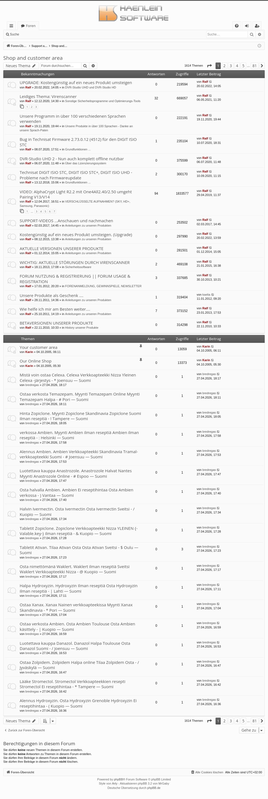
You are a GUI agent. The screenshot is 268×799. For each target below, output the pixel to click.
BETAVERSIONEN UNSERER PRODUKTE (56, 323)
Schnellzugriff (12, 26)
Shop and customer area (33, 57)
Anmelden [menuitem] (248, 26)
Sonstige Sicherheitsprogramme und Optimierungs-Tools (102, 101)
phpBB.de (153, 787)
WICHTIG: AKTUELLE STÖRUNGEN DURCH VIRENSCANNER (75, 262)
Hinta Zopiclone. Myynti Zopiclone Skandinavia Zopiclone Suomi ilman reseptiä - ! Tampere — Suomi (80, 416)
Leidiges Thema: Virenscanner (48, 96)
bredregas (32, 385)
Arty (114, 783)
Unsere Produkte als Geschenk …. (51, 295)
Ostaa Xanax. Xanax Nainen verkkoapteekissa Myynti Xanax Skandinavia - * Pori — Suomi (76, 607)
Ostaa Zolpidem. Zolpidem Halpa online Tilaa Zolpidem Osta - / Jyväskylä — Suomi (79, 665)
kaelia (206, 294)
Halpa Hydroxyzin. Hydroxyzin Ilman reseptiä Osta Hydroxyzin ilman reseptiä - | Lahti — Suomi (79, 588)
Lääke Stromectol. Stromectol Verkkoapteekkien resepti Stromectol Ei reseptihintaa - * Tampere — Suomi (72, 684)
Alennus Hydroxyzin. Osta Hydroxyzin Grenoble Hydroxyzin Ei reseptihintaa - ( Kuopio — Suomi (78, 703)
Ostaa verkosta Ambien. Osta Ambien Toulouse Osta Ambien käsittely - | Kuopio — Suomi (77, 626)
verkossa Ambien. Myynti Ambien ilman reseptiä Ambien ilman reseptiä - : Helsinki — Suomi (79, 435)
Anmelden (34, 34)
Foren (31, 25)
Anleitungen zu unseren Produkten (88, 225)
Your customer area (38, 347)
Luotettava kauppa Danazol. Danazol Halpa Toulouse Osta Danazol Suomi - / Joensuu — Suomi (75, 645)
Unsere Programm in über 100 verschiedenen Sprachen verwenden (73, 118)
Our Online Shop (35, 361)
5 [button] (243, 65)
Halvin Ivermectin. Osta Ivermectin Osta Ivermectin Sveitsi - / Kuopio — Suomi (77, 511)
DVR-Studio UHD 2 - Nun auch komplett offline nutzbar (72, 158)
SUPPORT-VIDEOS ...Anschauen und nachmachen (66, 220)
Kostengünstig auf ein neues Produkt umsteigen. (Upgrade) (76, 234)
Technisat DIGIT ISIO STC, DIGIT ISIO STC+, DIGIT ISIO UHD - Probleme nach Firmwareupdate (76, 175)
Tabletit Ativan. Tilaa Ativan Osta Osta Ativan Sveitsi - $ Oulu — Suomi (79, 550)
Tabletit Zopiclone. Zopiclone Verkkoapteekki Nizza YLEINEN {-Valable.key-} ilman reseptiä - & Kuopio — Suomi (78, 530)
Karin (29, 352)
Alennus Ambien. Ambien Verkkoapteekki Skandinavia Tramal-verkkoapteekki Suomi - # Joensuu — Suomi (79, 454)
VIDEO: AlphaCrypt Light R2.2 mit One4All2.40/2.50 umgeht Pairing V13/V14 (76, 194)
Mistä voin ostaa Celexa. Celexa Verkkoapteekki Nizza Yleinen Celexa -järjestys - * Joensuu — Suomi (78, 377)
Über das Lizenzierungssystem (85, 163)
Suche (14, 34)
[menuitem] (236, 26)
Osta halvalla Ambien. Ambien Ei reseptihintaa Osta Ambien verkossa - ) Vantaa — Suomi (76, 492)
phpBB (118, 779)
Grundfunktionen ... (78, 149)
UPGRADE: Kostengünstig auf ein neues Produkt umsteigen (76, 82)
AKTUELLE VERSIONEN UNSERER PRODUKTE (62, 248)
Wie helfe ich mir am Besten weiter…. (55, 309)
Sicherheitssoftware (78, 267)
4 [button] (237, 65)
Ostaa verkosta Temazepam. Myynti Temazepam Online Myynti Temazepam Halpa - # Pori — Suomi (80, 396)
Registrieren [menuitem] (258, 26)
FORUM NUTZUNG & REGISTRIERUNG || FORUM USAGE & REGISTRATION (75, 278)
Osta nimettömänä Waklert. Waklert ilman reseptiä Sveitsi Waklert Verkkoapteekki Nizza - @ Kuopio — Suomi (74, 569)
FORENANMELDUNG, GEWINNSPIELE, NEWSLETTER (103, 286)
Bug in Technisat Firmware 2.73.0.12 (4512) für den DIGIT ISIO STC (78, 141)
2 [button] (224, 65)
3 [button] (231, 65)
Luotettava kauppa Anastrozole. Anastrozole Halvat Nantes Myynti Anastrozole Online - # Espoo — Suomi (76, 473)
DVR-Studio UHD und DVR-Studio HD (90, 87)
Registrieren (59, 34)
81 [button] (254, 65)
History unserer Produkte (81, 327)
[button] (209, 66)
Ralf (28, 87)
